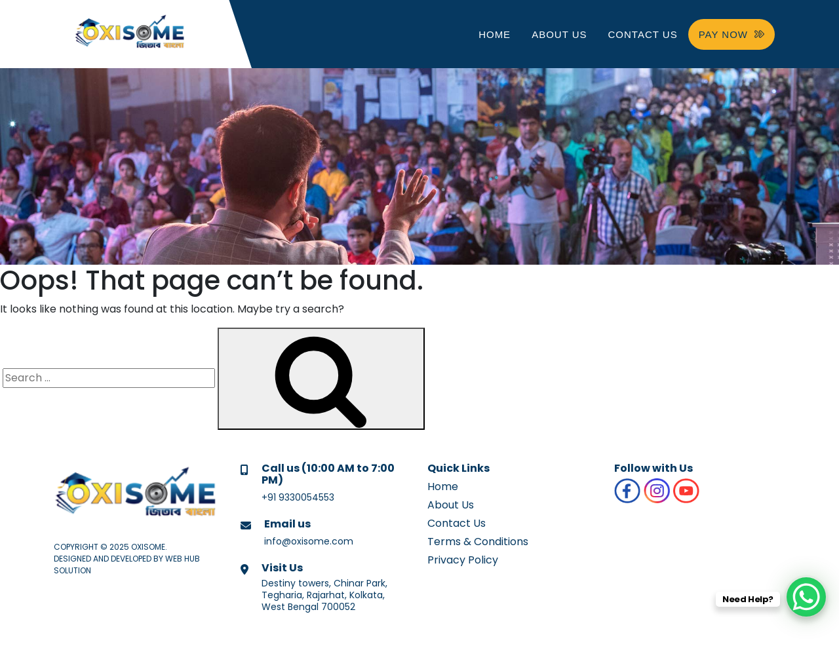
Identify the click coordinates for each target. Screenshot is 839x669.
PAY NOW (731, 34)
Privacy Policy (462, 559)
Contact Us (643, 34)
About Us (559, 34)
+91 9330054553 (298, 497)
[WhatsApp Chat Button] (806, 597)
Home (494, 34)
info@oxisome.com (308, 541)
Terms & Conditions (477, 541)
